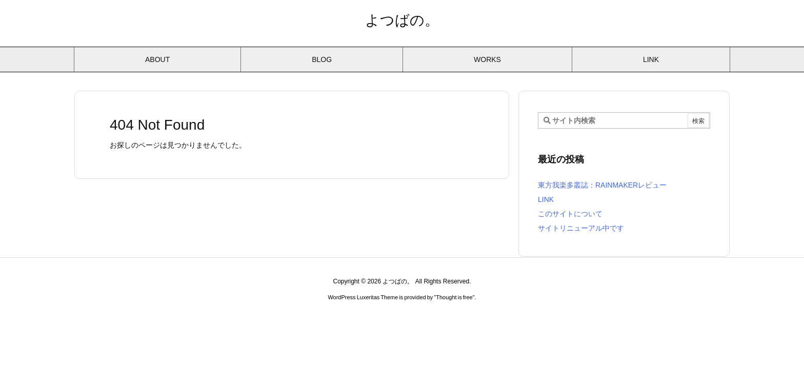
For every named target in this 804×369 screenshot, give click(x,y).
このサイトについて (570, 214)
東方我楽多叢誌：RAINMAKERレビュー (602, 185)
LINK (546, 199)
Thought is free (454, 297)
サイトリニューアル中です (581, 228)
